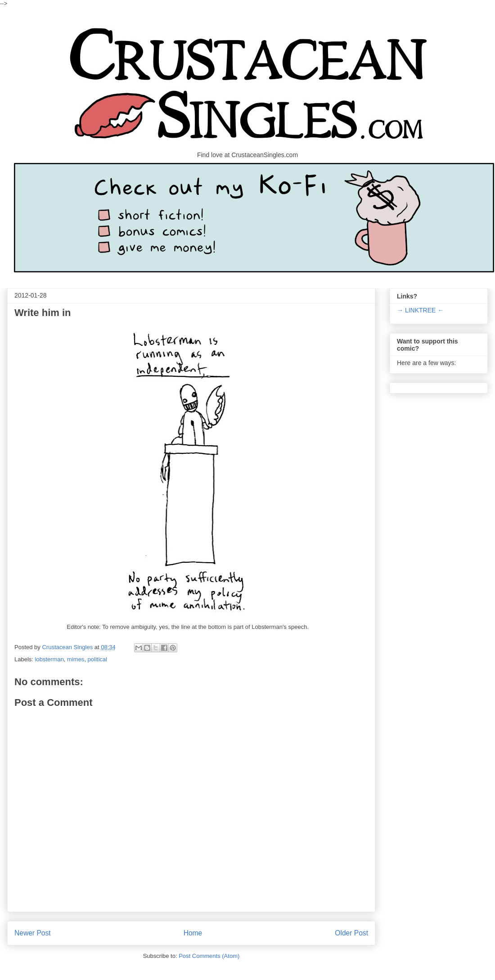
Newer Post (32, 933)
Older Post (351, 933)
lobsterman (49, 659)
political (97, 659)
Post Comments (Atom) (209, 956)
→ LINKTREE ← (420, 310)
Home (193, 933)
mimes (75, 659)
